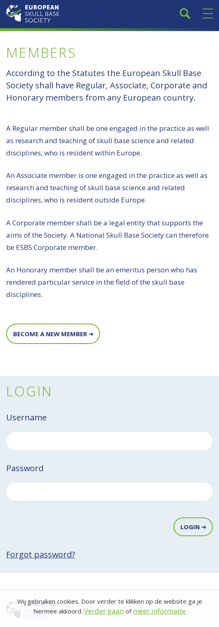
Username (26, 417)
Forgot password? (40, 554)
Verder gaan (104, 611)
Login (190, 527)
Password (24, 468)
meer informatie (159, 611)
